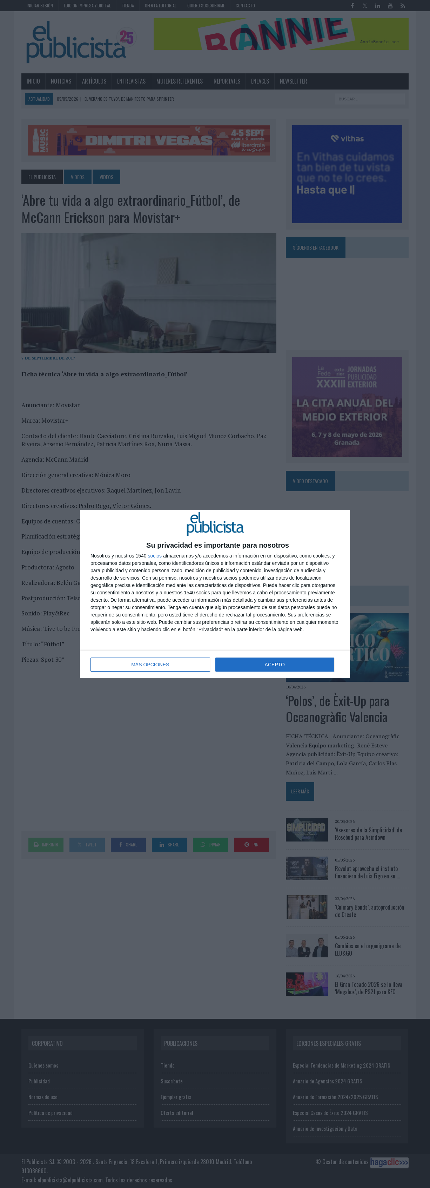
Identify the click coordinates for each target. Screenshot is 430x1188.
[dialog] (215, 594)
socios (155, 555)
